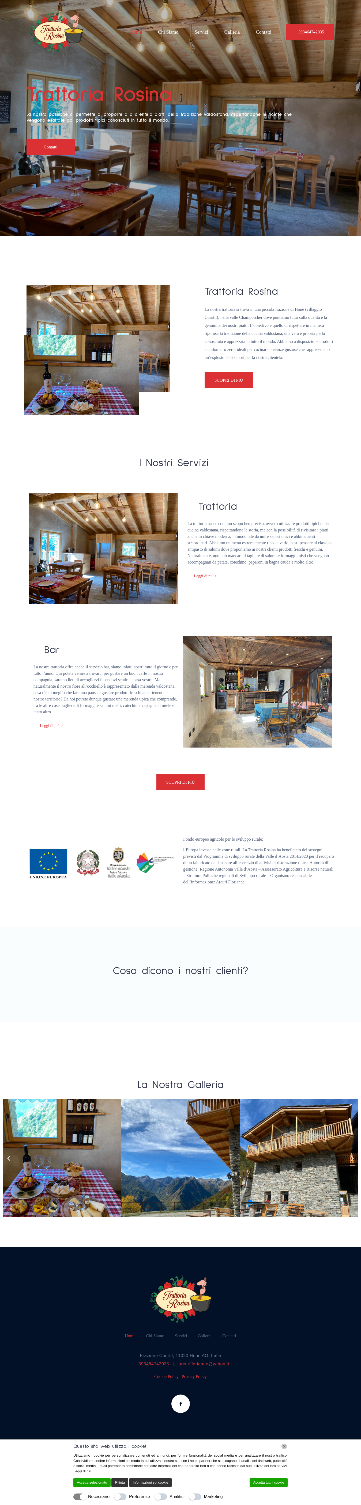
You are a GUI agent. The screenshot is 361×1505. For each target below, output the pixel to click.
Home (136, 32)
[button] (8, 1158)
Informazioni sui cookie (150, 1482)
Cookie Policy (167, 1376)
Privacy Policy (194, 1376)
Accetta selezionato (92, 1482)
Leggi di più (82, 1471)
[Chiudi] (284, 1446)
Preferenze (139, 1496)
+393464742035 (152, 1364)
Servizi (201, 32)
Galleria (232, 32)
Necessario (99, 1496)
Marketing (213, 1496)
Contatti (263, 32)
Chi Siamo (168, 32)
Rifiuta (120, 1482)
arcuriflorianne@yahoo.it (204, 1364)
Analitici (177, 1496)
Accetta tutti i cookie (268, 1482)
